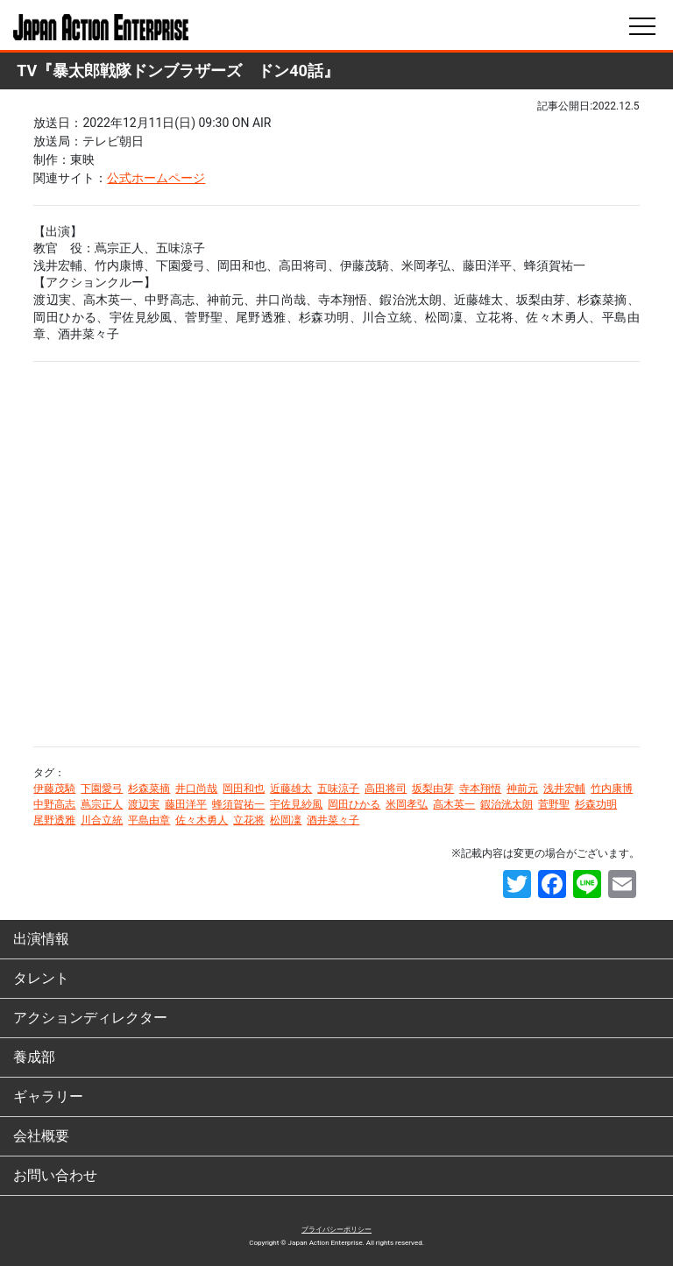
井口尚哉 (196, 788)
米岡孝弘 (407, 804)
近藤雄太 (291, 788)
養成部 (34, 1057)
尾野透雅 (54, 820)
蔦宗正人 (102, 804)
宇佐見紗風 (296, 804)
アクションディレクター (90, 1017)
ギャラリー (48, 1096)
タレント (41, 978)
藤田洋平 (186, 804)
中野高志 (54, 804)
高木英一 (454, 804)
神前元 (522, 788)
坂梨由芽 (433, 788)
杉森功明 (596, 804)
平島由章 (149, 820)
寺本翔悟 (480, 788)
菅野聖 (554, 804)
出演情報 (41, 938)
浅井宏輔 (564, 788)
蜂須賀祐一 (238, 804)
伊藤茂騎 (54, 788)
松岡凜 (285, 820)
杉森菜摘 (149, 788)
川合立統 (102, 820)
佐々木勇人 (201, 820)
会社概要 (41, 1136)
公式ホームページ (156, 178)
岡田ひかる (354, 804)
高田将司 (386, 788)
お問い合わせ (55, 1175)
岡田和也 (244, 788)
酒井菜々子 (333, 820)
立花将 (249, 820)
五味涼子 (338, 788)
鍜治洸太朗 (506, 804)
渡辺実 (143, 804)
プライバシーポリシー (336, 1230)
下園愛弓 (102, 788)
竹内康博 (612, 788)
